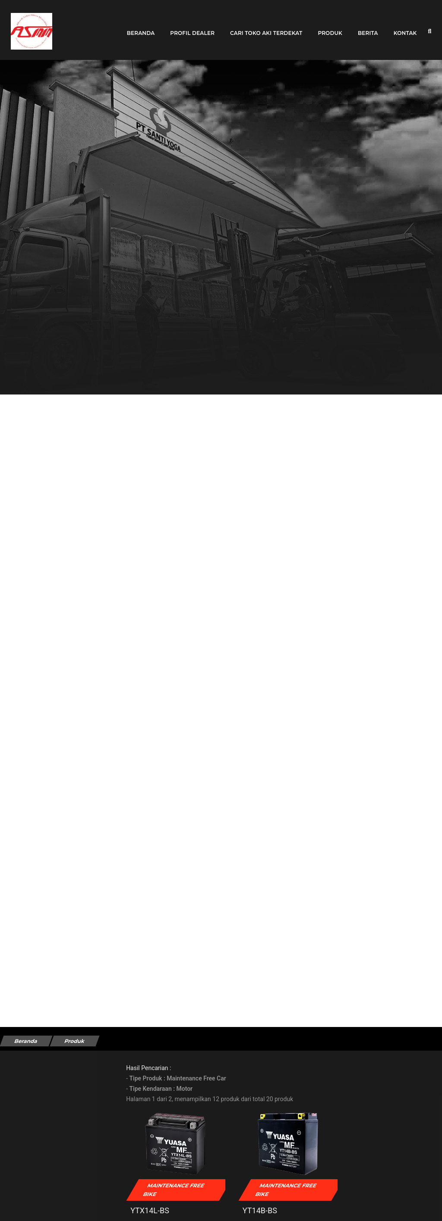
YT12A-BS (364, 1203)
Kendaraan (27, 1169)
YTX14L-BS (166, 1203)
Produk (330, 27)
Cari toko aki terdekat (266, 27)
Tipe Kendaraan (34, 1093)
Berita (368, 27)
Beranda (141, 27)
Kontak (405, 27)
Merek (21, 1131)
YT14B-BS (264, 1203)
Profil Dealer (192, 27)
